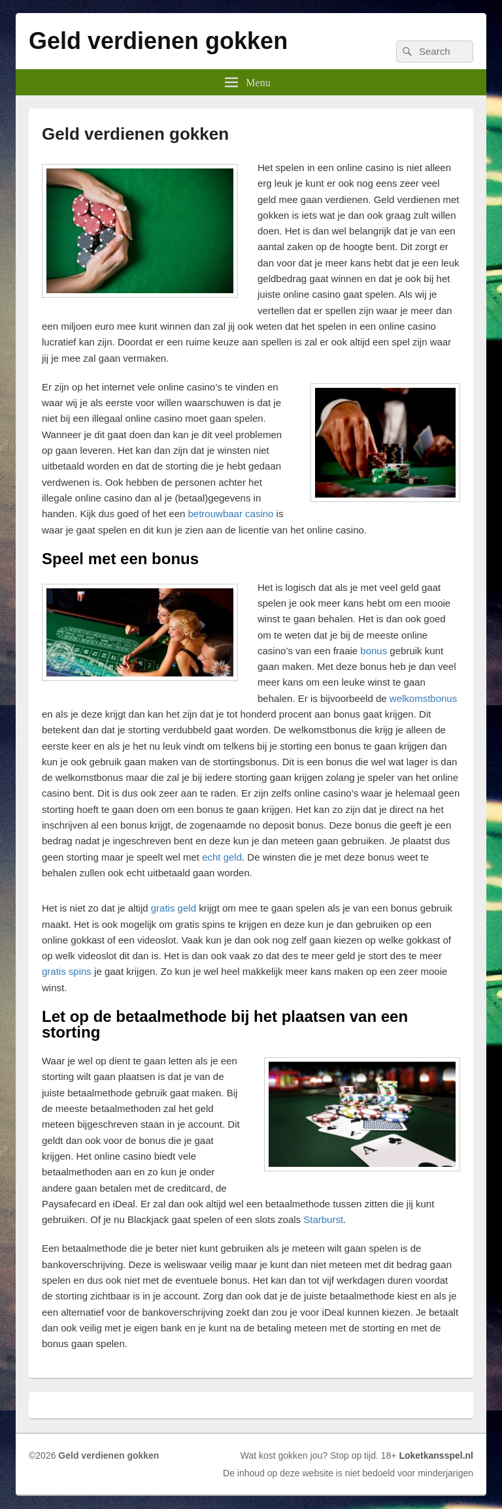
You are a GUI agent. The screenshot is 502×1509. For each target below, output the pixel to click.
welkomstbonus (423, 698)
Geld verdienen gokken (158, 40)
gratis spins (67, 971)
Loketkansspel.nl (436, 1455)
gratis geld (173, 907)
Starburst (323, 1219)
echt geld (222, 857)
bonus (373, 650)
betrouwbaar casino (231, 513)
